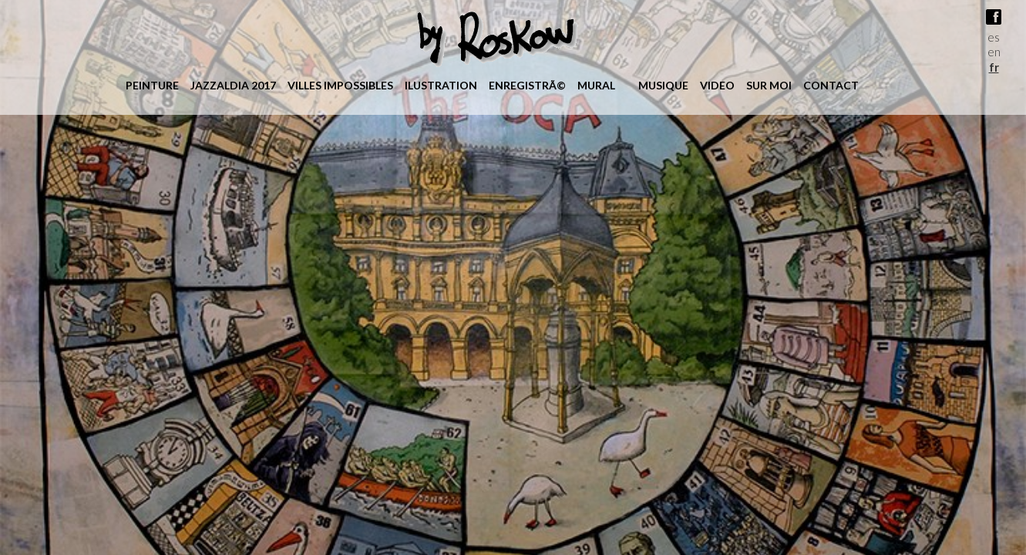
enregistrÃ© (527, 85)
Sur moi (769, 85)
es (993, 37)
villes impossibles (340, 85)
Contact (831, 85)
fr (994, 67)
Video (717, 85)
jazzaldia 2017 (233, 85)
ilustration (441, 85)
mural (596, 85)
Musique (663, 85)
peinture (152, 85)
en (994, 52)
